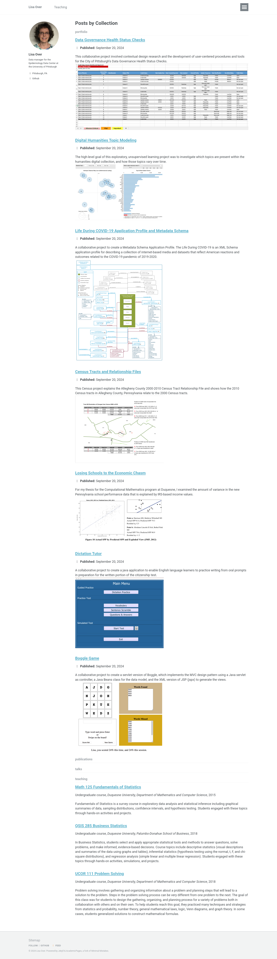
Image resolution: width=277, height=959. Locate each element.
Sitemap (34, 940)
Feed (56, 945)
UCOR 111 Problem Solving (99, 877)
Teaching (61, 7)
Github (34, 79)
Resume (98, 7)
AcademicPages (74, 951)
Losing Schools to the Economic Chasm (110, 474)
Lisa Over (35, 7)
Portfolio (80, 7)
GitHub (44, 945)
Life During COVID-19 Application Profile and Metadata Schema (131, 231)
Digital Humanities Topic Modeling (106, 140)
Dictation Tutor (88, 555)
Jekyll (61, 951)
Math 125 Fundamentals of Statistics (108, 789)
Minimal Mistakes (100, 951)
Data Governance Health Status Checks (110, 40)
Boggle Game (87, 660)
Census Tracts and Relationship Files (108, 372)
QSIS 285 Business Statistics (101, 828)
